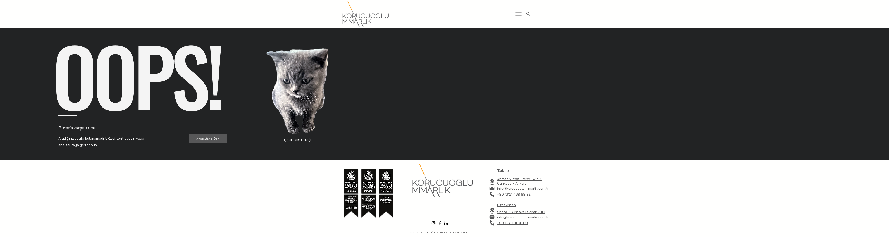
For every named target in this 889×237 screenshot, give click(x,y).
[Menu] (518, 14)
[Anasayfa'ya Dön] (208, 138)
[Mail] (492, 188)
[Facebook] (439, 223)
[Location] (492, 181)
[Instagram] (433, 223)
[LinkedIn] (446, 223)
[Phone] (492, 194)
